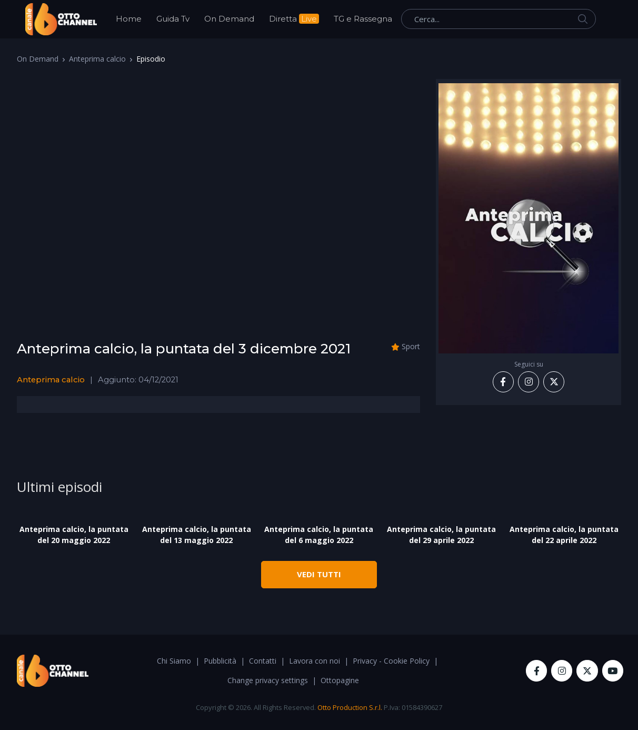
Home (129, 19)
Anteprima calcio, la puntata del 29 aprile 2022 (441, 534)
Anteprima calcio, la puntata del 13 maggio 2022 (196, 534)
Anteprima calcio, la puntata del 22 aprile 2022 (564, 534)
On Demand (229, 19)
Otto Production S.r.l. (349, 707)
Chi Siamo (174, 661)
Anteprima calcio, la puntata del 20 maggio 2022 (73, 534)
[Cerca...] (498, 19)
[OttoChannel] (61, 19)
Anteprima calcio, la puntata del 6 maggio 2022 (318, 534)
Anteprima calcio (97, 59)
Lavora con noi (314, 661)
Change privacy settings (267, 680)
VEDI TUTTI (319, 574)
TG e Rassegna (363, 19)
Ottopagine (340, 680)
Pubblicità (220, 661)
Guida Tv (173, 19)
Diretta (294, 19)
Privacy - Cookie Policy (391, 661)
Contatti (262, 661)
